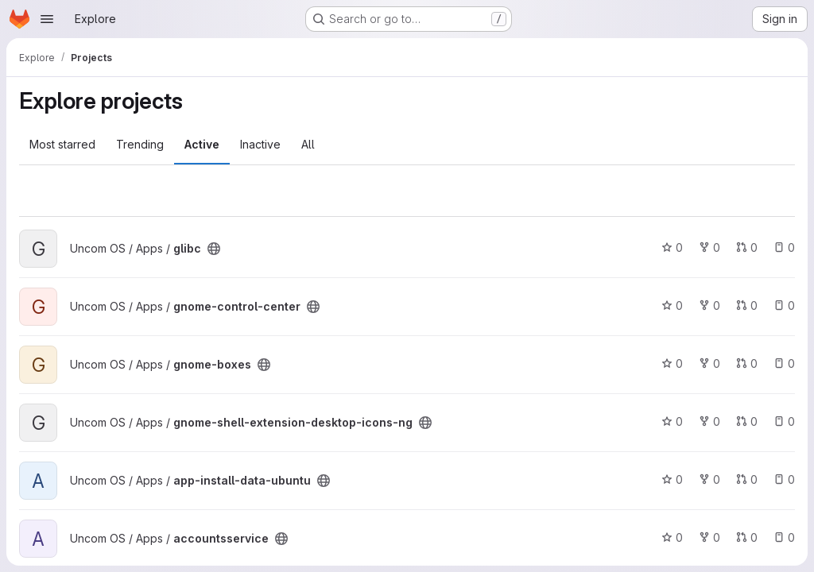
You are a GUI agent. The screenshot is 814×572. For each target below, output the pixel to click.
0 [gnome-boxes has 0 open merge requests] (747, 363)
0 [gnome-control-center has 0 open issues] (784, 305)
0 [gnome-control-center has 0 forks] (709, 305)
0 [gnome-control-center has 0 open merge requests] (747, 305)
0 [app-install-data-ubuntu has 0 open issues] (784, 479)
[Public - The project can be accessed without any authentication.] (213, 248)
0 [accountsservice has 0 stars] (672, 537)
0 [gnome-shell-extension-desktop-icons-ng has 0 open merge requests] (747, 421)
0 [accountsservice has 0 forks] (709, 537)
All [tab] (308, 144)
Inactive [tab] (260, 144)
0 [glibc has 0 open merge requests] (747, 247)
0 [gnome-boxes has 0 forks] (709, 363)
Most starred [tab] (62, 144)
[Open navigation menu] (47, 19)
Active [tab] (201, 144)
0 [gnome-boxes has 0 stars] (672, 363)
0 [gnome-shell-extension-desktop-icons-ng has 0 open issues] (784, 421)
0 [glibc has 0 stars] (672, 247)
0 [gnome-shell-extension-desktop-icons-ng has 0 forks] (709, 421)
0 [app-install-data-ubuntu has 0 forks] (709, 479)
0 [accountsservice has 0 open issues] (784, 537)
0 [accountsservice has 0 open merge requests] (747, 537)
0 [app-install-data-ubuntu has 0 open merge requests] (747, 479)
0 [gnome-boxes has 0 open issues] (784, 363)
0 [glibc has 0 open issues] (784, 247)
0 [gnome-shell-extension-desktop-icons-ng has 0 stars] (672, 421)
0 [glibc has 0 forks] (709, 247)
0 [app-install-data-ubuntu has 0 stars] (672, 479)
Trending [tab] (140, 144)
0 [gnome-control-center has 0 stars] (672, 305)
